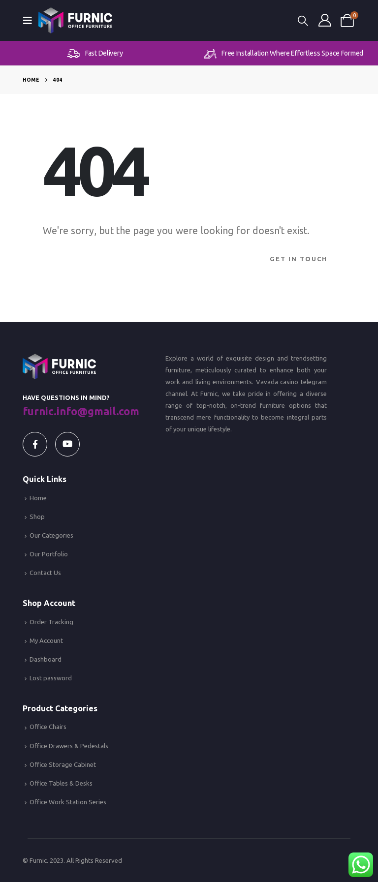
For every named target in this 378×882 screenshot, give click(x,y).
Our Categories (51, 535)
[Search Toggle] (302, 20)
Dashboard (46, 659)
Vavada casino (277, 381)
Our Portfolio (49, 553)
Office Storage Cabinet (63, 764)
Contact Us (45, 572)
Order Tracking (51, 621)
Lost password (51, 677)
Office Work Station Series (68, 801)
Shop (37, 516)
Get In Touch (298, 258)
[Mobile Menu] (30, 20)
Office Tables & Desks (61, 783)
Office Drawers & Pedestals (69, 745)
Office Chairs (48, 726)
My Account (46, 640)
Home (38, 497)
